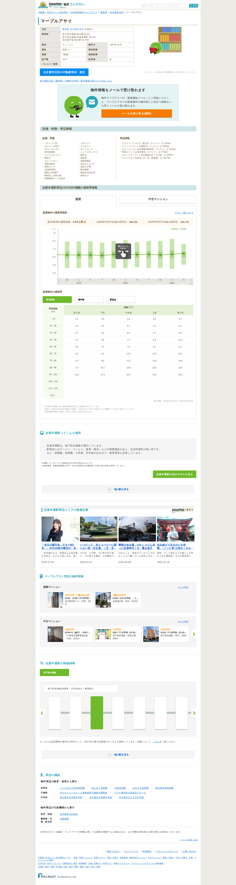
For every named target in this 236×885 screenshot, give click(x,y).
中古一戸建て (181, 858)
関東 (52, 867)
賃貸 (76, 858)
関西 (76, 867)
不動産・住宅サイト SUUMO (53, 12)
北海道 (41, 867)
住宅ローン (108, 863)
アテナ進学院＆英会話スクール (130, 793)
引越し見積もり (95, 863)
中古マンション (154, 858)
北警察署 (64, 819)
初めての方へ (114, 851)
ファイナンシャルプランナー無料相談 (147, 863)
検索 (195, 5)
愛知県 (103, 12)
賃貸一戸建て (112, 858)
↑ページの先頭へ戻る (189, 840)
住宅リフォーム (54, 863)
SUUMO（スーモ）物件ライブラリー (61, 5)
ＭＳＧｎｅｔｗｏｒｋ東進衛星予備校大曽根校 (83, 793)
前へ (42, 713)
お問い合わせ (189, 851)
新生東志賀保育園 (164, 788)
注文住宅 (42, 863)
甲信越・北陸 (61, 867)
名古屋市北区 (116, 12)
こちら (156, 741)
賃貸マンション (86, 858)
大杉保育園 (120, 788)
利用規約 (147, 851)
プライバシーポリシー (167, 851)
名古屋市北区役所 (69, 814)
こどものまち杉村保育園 (72, 788)
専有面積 (50, 299)
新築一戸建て (168, 858)
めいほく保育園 (99, 788)
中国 (87, 867)
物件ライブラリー (121, 863)
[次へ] (193, 634)
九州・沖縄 (95, 867)
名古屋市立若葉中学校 (100, 797)
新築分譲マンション (137, 858)
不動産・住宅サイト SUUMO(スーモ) (54, 858)
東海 (71, 867)
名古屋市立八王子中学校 (131, 797)
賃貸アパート (99, 858)
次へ (193, 713)
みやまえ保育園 (141, 788)
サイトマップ (131, 851)
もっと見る (183, 587)
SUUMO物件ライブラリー (84, 12)
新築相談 (83, 863)
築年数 (81, 299)
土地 (191, 858)
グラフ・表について (184, 213)
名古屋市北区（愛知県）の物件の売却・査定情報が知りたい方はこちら (76, 81)
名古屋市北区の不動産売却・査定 (64, 72)
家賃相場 (124, 858)
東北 (47, 867)
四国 (81, 867)
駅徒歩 (113, 299)
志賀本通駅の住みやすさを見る (174, 474)
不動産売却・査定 (69, 863)
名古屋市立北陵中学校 (71, 797)
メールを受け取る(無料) (137, 113)
